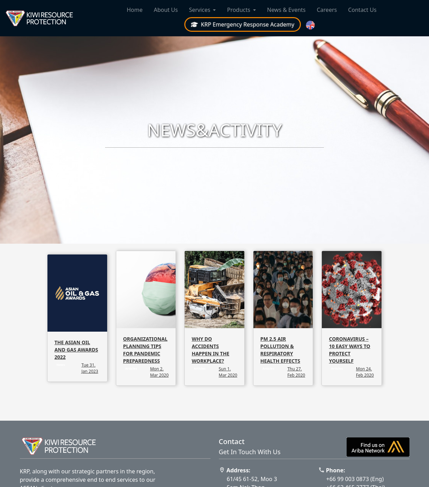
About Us (166, 10)
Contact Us (362, 10)
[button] (311, 25)
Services (199, 10)
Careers (327, 10)
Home (135, 10)
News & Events (286, 10)
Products (238, 10)
